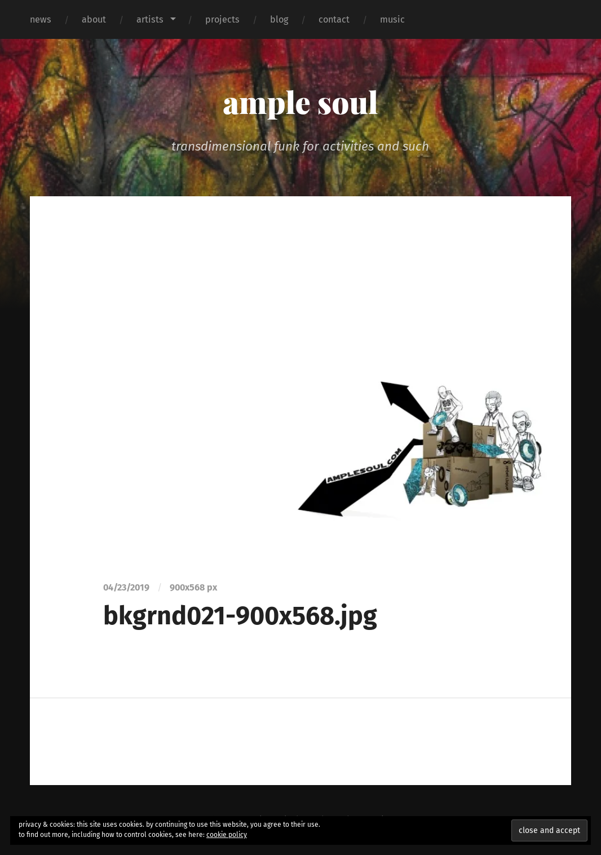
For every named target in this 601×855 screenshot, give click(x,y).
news (40, 19)
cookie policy (226, 835)
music (392, 19)
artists (149, 19)
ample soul (300, 101)
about (94, 19)
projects (222, 19)
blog (279, 19)
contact (334, 19)
